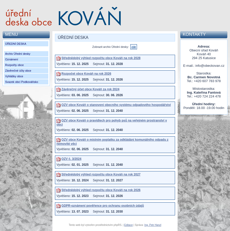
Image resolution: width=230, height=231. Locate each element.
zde (133, 46)
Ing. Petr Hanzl (152, 225)
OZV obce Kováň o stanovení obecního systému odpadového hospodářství (116, 105)
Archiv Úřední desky (17, 53)
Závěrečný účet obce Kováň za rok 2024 (90, 89)
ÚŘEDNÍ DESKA (15, 43)
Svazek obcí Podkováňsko (21, 81)
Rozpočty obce (14, 65)
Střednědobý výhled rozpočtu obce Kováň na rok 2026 (100, 190)
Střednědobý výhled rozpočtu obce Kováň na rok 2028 (100, 58)
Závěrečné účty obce (18, 70)
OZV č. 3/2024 (71, 159)
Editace (128, 225)
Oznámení (11, 59)
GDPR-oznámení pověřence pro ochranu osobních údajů (102, 205)
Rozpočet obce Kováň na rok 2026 (86, 73)
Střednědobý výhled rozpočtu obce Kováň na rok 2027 (100, 174)
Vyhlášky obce (14, 76)
